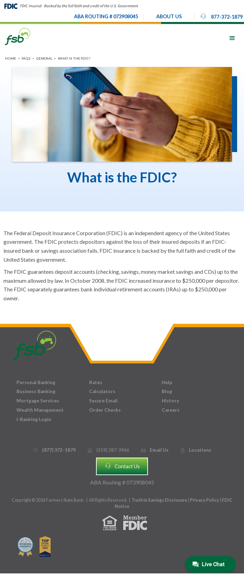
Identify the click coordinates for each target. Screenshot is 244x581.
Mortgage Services (38, 400)
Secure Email (103, 400)
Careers (171, 410)
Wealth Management (40, 410)
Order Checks (105, 410)
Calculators (102, 391)
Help (167, 382)
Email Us (154, 450)
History (170, 400)
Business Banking (36, 391)
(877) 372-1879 (54, 450)
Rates (95, 382)
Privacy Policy (205, 500)
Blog (167, 391)
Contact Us (122, 465)
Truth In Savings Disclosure (159, 500)
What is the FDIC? (74, 58)
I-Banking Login (34, 419)
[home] (17, 36)
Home (10, 58)
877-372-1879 (221, 16)
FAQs (26, 58)
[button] (169, 16)
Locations (195, 450)
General (44, 58)
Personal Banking (36, 382)
